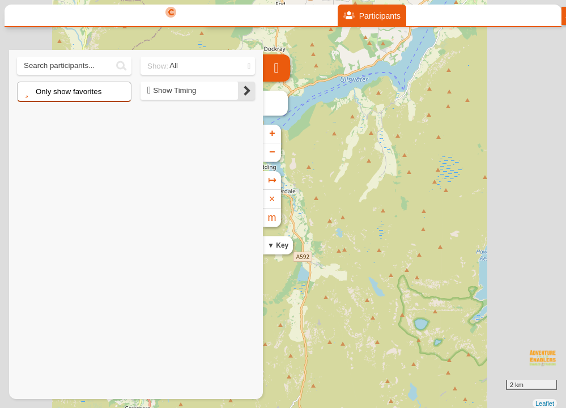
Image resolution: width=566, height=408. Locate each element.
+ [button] (272, 134)
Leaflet (544, 403)
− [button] (272, 152)
